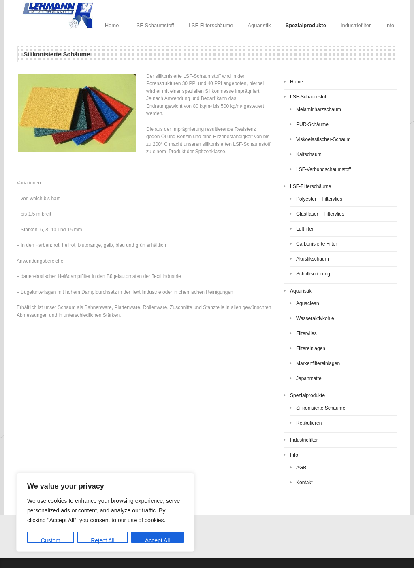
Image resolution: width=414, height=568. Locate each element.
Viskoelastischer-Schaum (323, 139)
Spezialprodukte (305, 25)
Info (389, 25)
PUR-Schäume (312, 124)
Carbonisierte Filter (316, 244)
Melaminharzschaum (318, 109)
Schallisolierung (313, 274)
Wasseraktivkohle (315, 318)
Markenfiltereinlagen (318, 363)
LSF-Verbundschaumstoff (323, 169)
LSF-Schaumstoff (153, 25)
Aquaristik (259, 25)
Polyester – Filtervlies (319, 199)
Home (112, 25)
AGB (301, 467)
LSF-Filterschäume (211, 25)
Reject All (102, 540)
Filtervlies (306, 333)
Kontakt (304, 482)
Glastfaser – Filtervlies (320, 214)
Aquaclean (307, 303)
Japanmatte (309, 378)
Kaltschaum (309, 154)
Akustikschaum (312, 259)
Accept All (157, 540)
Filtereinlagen (310, 348)
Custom (50, 540)
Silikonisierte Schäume (320, 408)
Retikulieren (309, 423)
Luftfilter (305, 229)
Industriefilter (356, 25)
